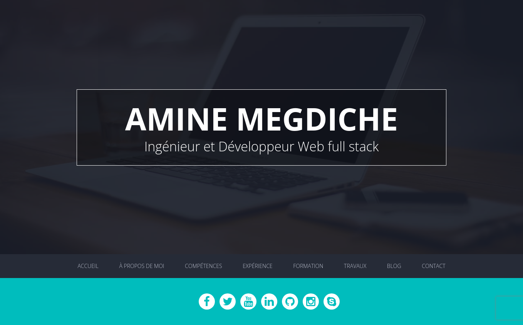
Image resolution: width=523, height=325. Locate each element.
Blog (394, 266)
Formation (308, 266)
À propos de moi (141, 266)
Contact (433, 266)
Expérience (257, 266)
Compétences (203, 266)
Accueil (87, 266)
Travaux (355, 266)
